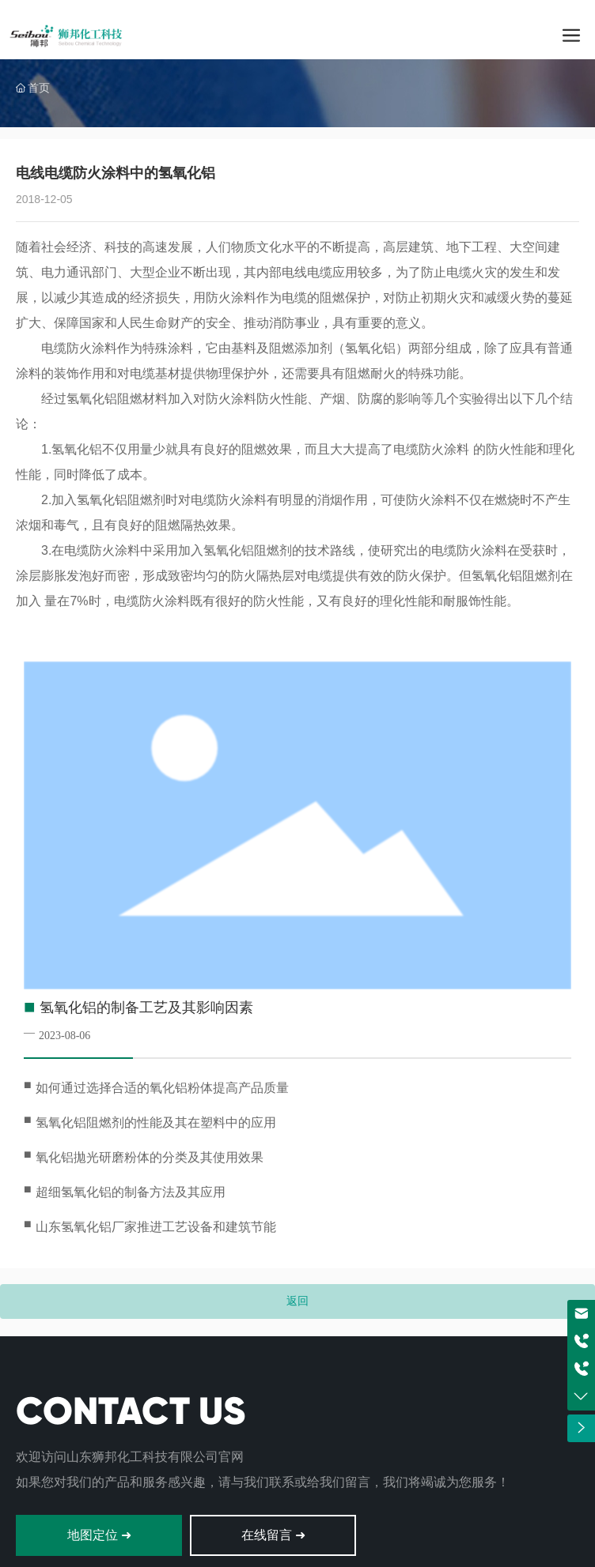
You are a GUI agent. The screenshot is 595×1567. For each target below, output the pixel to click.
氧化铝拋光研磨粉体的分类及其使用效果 (149, 1157)
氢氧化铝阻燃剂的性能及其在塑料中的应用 (156, 1122)
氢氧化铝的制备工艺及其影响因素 (146, 1007)
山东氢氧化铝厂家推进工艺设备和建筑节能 (156, 1227)
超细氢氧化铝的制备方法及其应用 (130, 1192)
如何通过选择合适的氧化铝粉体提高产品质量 (162, 1087)
